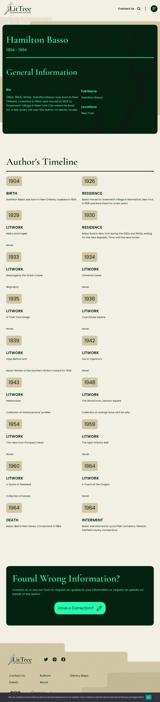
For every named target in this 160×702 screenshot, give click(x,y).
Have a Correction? (80, 608)
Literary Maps (79, 676)
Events (13, 682)
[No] (156, 697)
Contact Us (126, 9)
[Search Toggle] (138, 8)
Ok (148, 697)
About (44, 682)
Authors (45, 676)
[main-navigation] (154, 8)
